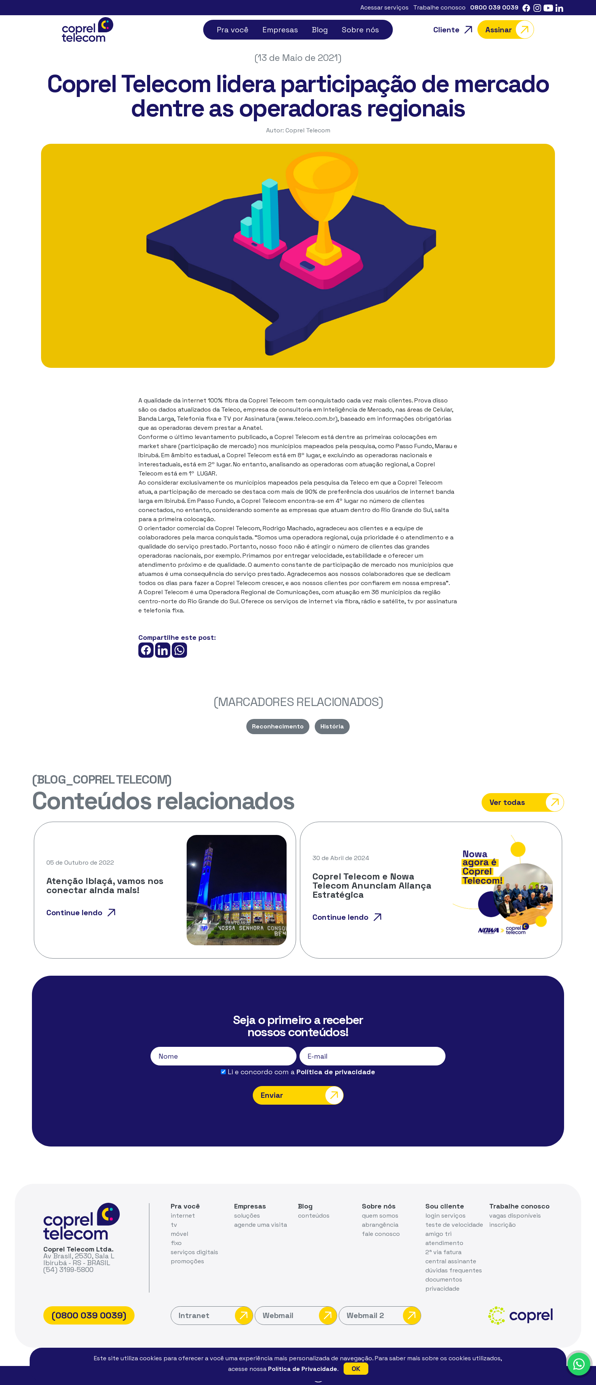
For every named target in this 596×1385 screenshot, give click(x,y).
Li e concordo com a (298, 1072)
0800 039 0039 (494, 7)
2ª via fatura (443, 1252)
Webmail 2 (384, 1316)
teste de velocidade (454, 1225)
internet (183, 1216)
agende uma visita (260, 1225)
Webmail (300, 1316)
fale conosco (381, 1234)
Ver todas (527, 802)
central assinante (450, 1261)
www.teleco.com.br (307, 419)
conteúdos (314, 1216)
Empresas (280, 30)
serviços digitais (194, 1252)
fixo (176, 1243)
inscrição (502, 1225)
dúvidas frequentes (453, 1270)
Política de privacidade (335, 1071)
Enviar (302, 1095)
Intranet (216, 1316)
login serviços (445, 1216)
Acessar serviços (384, 7)
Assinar (509, 29)
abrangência (380, 1225)
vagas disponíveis (515, 1216)
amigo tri (438, 1234)
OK (356, 1368)
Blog (320, 30)
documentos (443, 1279)
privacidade (442, 1289)
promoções (187, 1261)
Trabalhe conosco (439, 7)
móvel (179, 1234)
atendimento (444, 1243)
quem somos (380, 1216)
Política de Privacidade (302, 1369)
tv (174, 1225)
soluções (247, 1216)
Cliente (455, 29)
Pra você (233, 30)
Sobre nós (360, 30)
